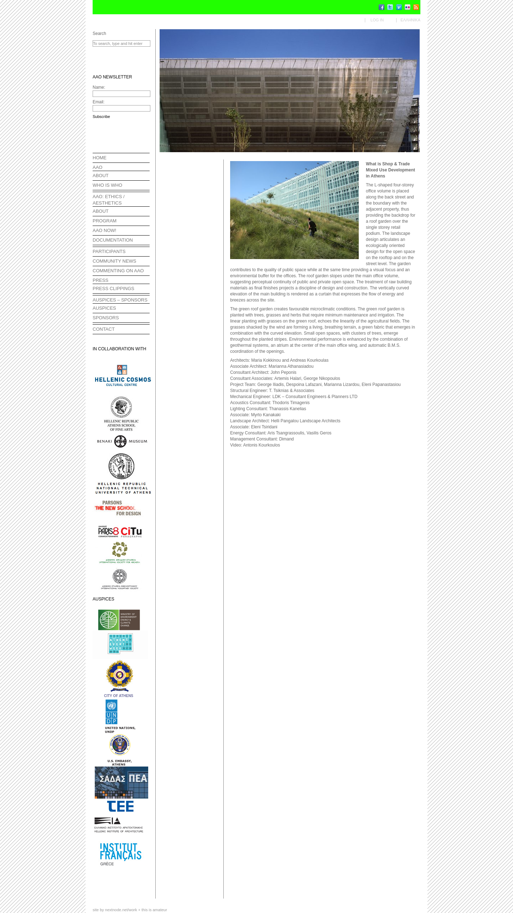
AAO (97, 167)
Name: (99, 87)
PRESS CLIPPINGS (113, 288)
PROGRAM (104, 220)
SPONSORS (106, 317)
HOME (100, 157)
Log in (377, 20)
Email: (98, 101)
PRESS (100, 280)
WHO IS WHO (107, 185)
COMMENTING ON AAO (118, 270)
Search (99, 33)
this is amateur (154, 910)
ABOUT (101, 175)
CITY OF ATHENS (118, 696)
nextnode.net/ (121, 910)
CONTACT (104, 329)
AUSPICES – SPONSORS (120, 300)
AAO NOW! (104, 230)
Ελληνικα (410, 20)
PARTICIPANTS (109, 251)
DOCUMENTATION (113, 240)
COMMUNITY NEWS (114, 261)
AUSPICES (104, 308)
